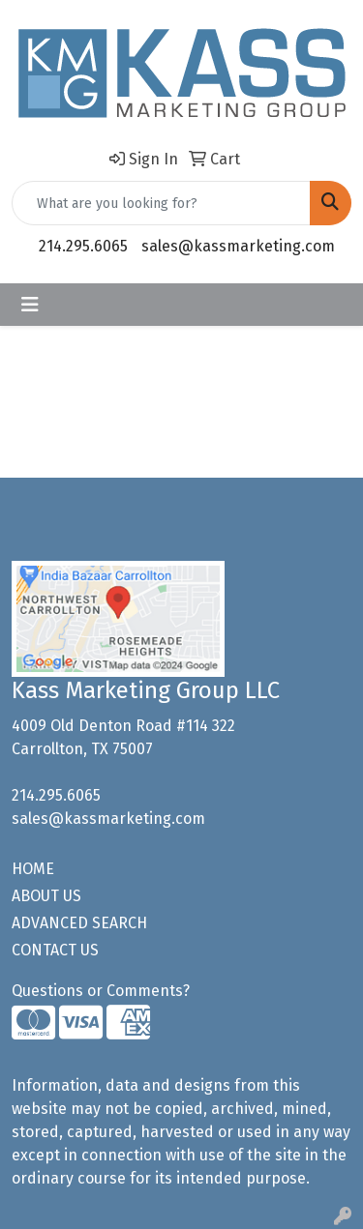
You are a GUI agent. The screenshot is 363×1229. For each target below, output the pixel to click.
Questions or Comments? (101, 990)
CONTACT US (55, 950)
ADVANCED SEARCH (79, 923)
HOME (33, 869)
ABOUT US (46, 896)
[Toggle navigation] (30, 304)
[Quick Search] (161, 203)
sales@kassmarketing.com (238, 246)
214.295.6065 (83, 246)
